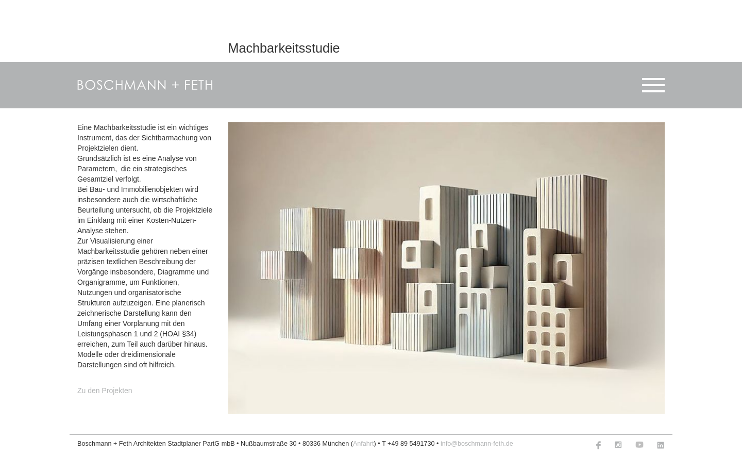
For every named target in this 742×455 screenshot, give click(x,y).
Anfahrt (363, 443)
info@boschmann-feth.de (477, 443)
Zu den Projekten (104, 390)
